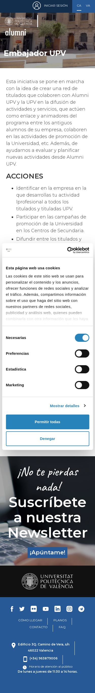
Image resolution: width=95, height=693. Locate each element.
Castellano (79, 5)
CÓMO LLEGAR (30, 620)
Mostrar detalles (65, 406)
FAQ (62, 627)
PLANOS (60, 620)
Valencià (88, 5)
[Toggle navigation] (83, 26)
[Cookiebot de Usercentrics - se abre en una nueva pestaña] (67, 250)
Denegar (47, 438)
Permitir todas (47, 422)
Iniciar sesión (56, 5)
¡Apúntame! (47, 552)
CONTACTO (38, 627)
